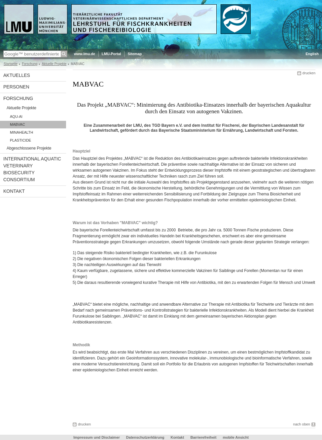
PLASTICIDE (20, 140)
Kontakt (14, 191)
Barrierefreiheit (203, 437)
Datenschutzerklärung (145, 437)
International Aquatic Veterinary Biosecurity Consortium (32, 169)
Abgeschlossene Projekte (29, 148)
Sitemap (134, 54)
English (312, 54)
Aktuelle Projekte (54, 64)
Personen (16, 86)
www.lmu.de (84, 54)
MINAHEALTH (21, 132)
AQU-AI (16, 116)
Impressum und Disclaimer (96, 437)
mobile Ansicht (235, 437)
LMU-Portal (111, 54)
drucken (309, 73)
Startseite (11, 64)
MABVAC (17, 124)
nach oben (301, 424)
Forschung (29, 64)
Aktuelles (16, 75)
